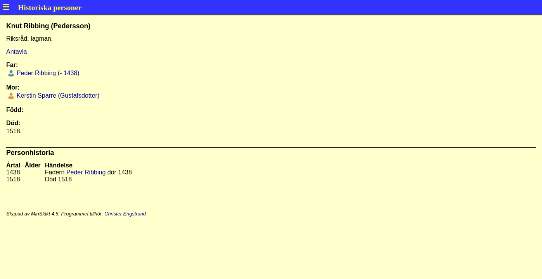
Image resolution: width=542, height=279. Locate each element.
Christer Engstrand (125, 214)
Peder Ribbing (86, 172)
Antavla (16, 51)
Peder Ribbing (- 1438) (47, 73)
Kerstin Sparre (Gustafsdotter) (57, 95)
